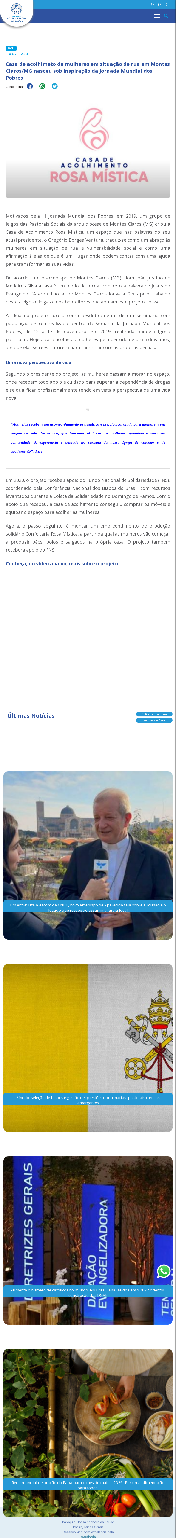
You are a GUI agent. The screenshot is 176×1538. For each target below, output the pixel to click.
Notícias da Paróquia (154, 713)
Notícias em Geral (154, 720)
